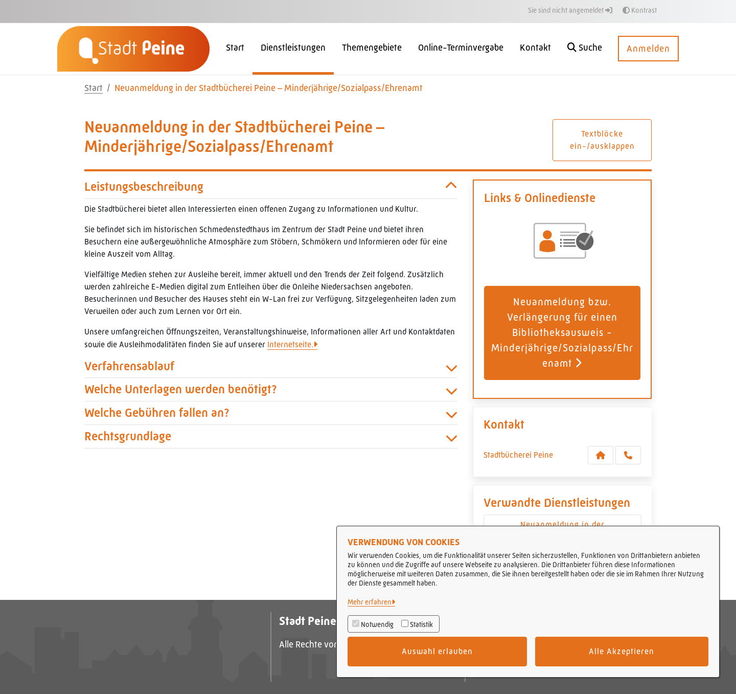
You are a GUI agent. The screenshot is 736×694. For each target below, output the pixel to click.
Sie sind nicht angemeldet (570, 10)
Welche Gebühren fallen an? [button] (270, 413)
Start (93, 88)
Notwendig (377, 624)
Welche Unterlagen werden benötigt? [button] (270, 389)
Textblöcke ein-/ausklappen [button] (602, 140)
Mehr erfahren (370, 602)
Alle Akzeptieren (621, 651)
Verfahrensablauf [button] (270, 366)
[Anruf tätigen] (628, 455)
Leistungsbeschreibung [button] (270, 187)
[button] (584, 49)
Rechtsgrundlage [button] (270, 436)
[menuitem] (235, 49)
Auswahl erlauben (437, 651)
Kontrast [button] (640, 10)
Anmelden (648, 48)
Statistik (421, 624)
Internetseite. (290, 344)
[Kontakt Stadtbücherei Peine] (600, 455)
